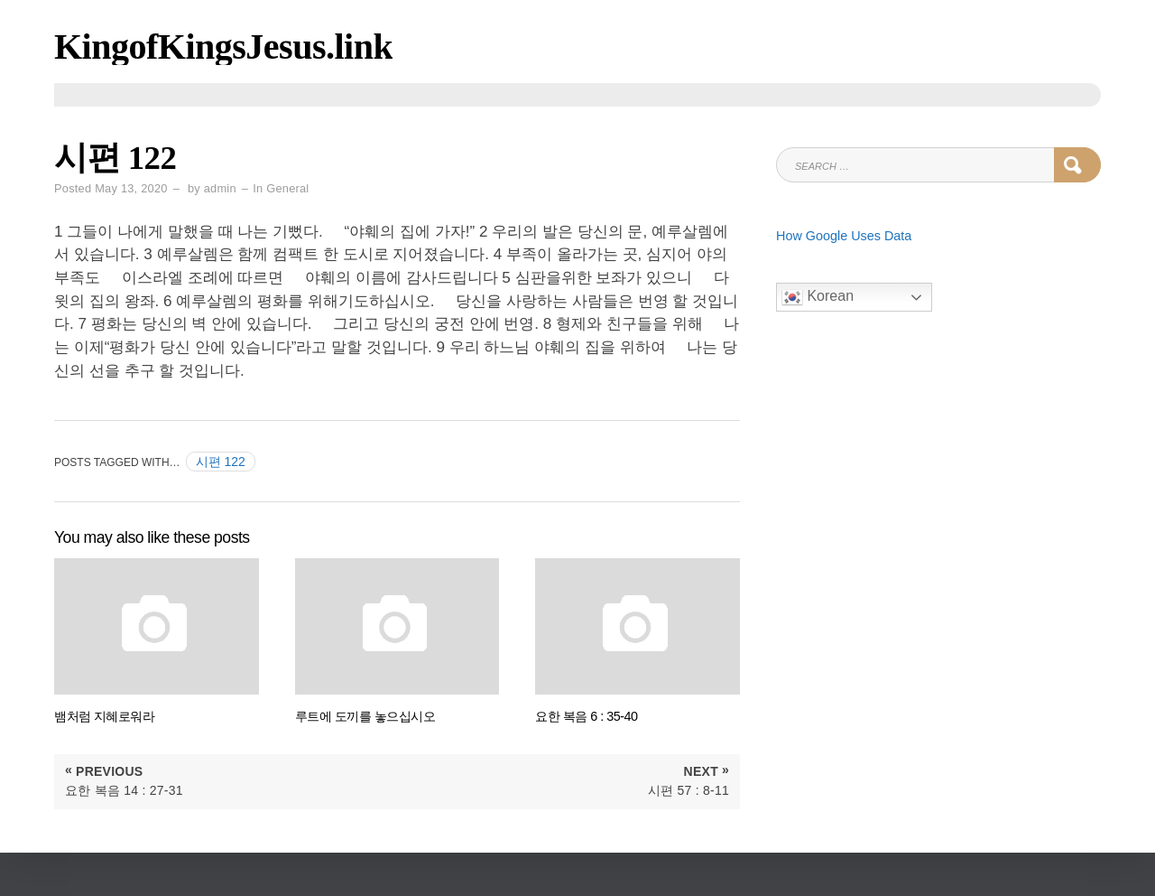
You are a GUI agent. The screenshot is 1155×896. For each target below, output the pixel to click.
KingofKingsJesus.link (223, 46)
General (287, 188)
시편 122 (220, 461)
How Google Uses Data (843, 236)
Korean (817, 297)
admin (220, 188)
